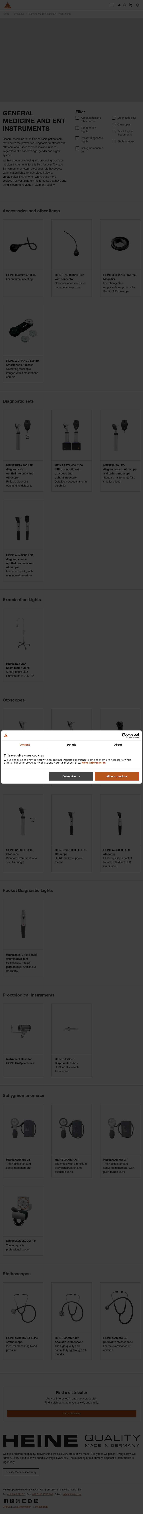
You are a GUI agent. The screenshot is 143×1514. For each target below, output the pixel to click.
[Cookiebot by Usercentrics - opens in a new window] (124, 735)
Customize (71, 776)
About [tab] (118, 744)
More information (94, 762)
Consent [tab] (25, 744)
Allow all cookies (116, 776)
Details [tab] (71, 744)
